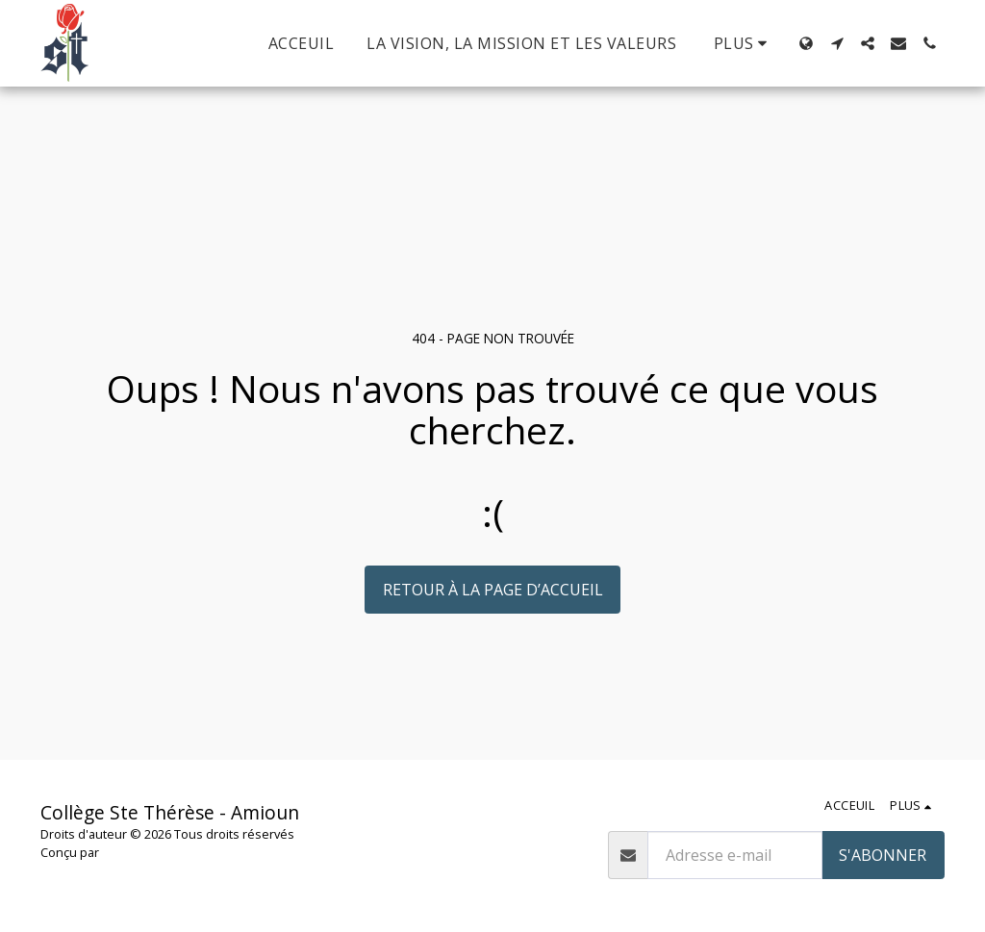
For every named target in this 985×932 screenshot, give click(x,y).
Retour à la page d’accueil (493, 589)
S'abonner (882, 855)
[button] (836, 43)
